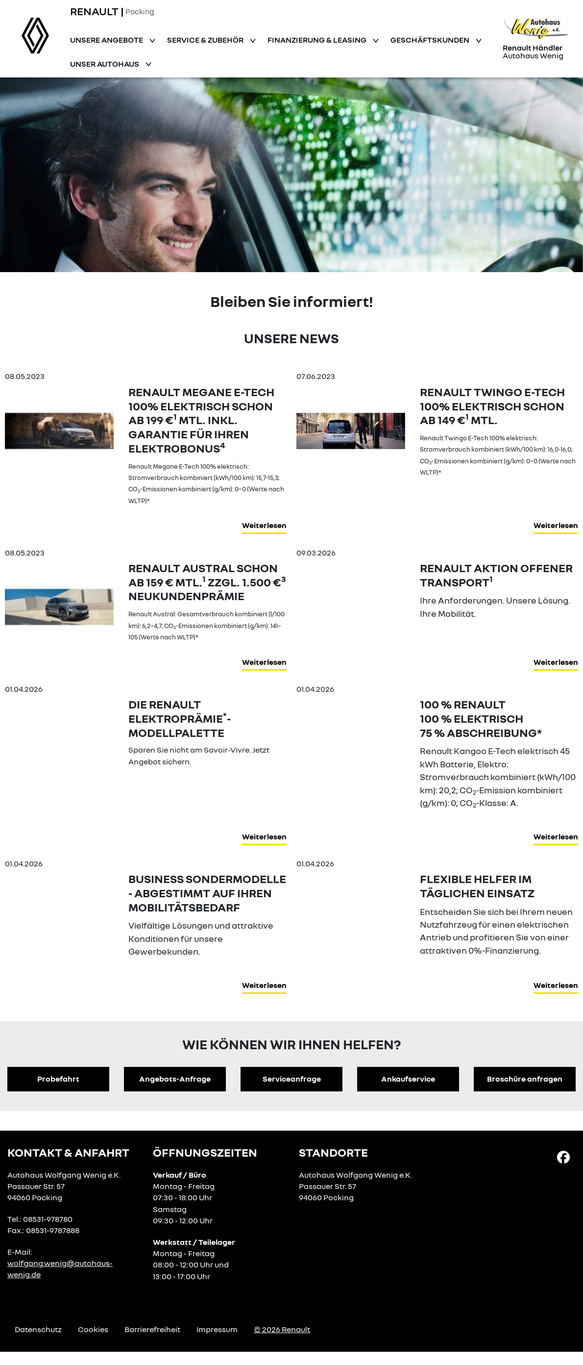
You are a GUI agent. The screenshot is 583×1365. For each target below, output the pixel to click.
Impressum (217, 1329)
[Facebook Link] (563, 1157)
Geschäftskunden (430, 40)
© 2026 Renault (282, 1329)
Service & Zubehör (206, 40)
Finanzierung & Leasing (317, 40)
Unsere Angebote (107, 40)
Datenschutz (38, 1329)
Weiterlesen (264, 525)
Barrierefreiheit (152, 1329)
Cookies (93, 1329)
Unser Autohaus (105, 64)
